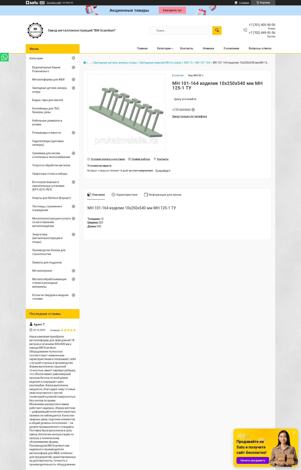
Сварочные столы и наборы (49, 173)
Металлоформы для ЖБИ (48, 79)
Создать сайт (54, 2)
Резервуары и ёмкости (46, 132)
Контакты (186, 48)
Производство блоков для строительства (48, 252)
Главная (142, 48)
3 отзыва (244, 2)
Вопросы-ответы (260, 48)
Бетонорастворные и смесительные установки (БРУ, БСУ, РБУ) (48, 185)
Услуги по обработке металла (51, 165)
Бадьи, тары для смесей (47, 100)
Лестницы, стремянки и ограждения (47, 208)
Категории (164, 48)
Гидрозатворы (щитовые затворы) (48, 143)
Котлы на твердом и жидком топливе (50, 297)
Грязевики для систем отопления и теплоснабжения (51, 155)
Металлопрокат (42, 270)
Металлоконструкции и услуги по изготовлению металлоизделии (51, 222)
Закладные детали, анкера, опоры (115, 62)
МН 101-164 (202, 62)
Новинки (208, 48)
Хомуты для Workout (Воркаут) (51, 197)
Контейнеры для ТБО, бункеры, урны (46, 110)
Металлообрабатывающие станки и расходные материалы (49, 283)
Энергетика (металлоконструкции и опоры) (47, 238)
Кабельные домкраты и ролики (47, 122)
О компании (231, 48)
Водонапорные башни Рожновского (46, 69)
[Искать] (217, 30)
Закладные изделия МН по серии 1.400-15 (166, 62)
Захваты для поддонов (47, 262)
